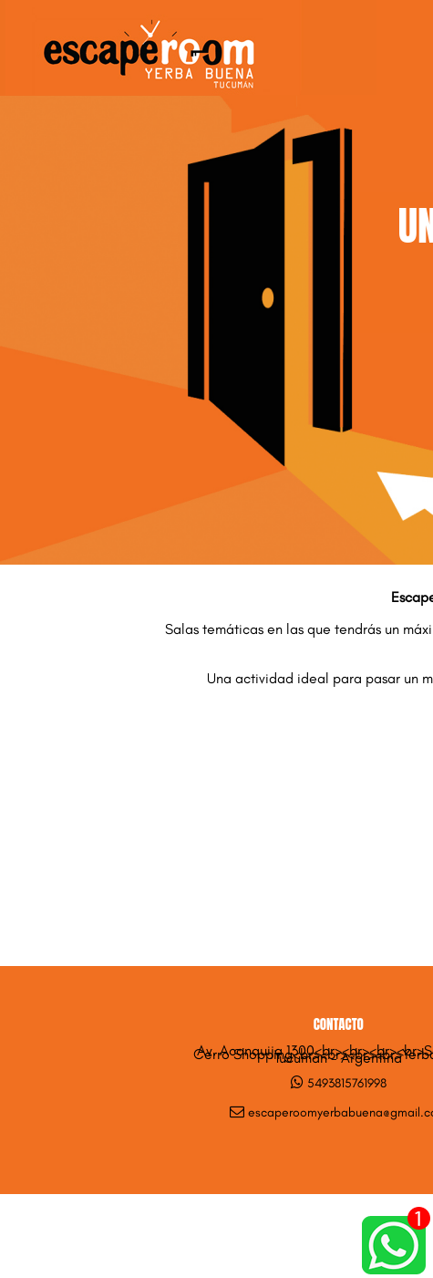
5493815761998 (347, 1083)
